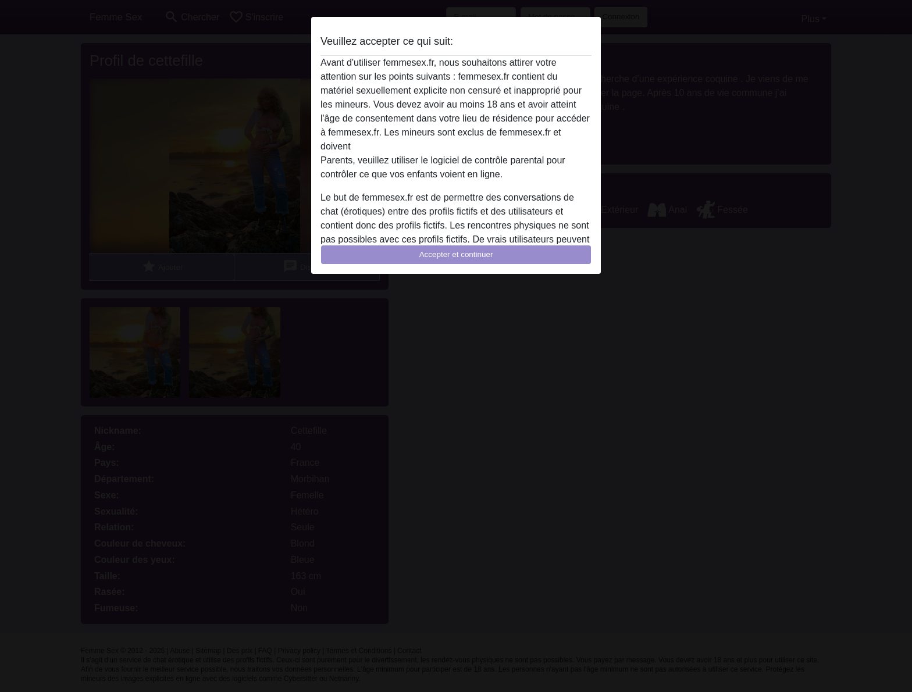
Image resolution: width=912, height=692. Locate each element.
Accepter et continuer (456, 254)
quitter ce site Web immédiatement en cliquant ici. (455, 146)
